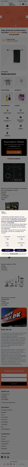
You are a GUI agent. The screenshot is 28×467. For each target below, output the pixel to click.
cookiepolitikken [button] (10, 222)
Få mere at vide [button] (14, 253)
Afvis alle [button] (7, 250)
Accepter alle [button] (20, 250)
